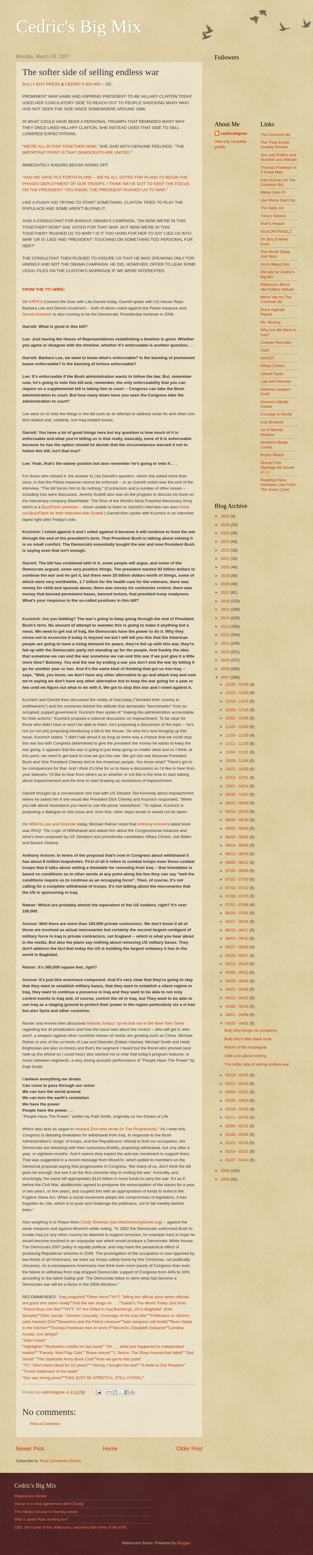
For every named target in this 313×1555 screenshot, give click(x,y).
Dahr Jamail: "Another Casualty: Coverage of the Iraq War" (94, 1315)
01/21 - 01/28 (237, 1142)
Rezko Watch (272, 455)
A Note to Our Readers (163, 1365)
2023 (225, 541)
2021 (225, 558)
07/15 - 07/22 (237, 888)
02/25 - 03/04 (237, 1100)
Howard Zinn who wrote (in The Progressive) (115, 1129)
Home (110, 1449)
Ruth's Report (272, 223)
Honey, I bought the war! (115, 1365)
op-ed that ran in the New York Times (150, 1023)
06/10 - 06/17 (237, 930)
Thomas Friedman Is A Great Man (278, 169)
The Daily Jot (271, 208)
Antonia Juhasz (101, 1023)
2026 (225, 516)
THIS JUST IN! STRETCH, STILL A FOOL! (103, 1377)
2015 (225, 609)
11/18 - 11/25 (237, 735)
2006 (225, 1170)
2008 (225, 668)
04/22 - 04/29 (237, 989)
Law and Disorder (275, 381)
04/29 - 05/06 (237, 981)
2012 (225, 634)
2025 (225, 524)
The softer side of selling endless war (256, 1064)
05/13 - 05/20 (237, 963)
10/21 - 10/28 (237, 769)
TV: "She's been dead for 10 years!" (56, 1365)
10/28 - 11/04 (237, 760)
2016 (225, 601)
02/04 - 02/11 (237, 1126)
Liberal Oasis (271, 373)
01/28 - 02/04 (237, 1134)
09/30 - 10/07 (237, 794)
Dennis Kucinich (37, 314)
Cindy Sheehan (95, 1222)
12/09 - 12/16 (237, 709)
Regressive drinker (30, 1496)
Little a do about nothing (245, 1055)
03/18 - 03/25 (237, 1075)
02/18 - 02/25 (237, 1109)
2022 (225, 550)
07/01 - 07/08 (237, 904)
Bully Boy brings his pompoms (250, 1030)
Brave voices (98, 1352)
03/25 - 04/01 (237, 1023)
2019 (225, 575)
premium (60, 507)
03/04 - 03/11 (237, 1092)
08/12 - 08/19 (237, 853)
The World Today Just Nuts (275, 254)
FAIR (264, 350)
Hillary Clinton (272, 365)
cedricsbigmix (234, 133)
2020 (225, 567)
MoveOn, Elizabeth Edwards (139, 1328)
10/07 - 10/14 (237, 786)
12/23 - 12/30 (237, 692)
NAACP (267, 358)
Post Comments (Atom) (60, 1460)
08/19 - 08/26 (237, 845)
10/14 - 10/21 (237, 777)
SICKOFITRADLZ (276, 231)
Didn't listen (34, 1340)
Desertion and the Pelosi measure (89, 1321)
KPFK (34, 301)
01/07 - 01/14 (237, 1160)
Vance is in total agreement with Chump (49, 1503)
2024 (225, 533)
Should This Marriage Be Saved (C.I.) (277, 468)
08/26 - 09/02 (237, 837)
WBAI (34, 824)
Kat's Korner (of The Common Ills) (278, 182)
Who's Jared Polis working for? (41, 1519)
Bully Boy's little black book (247, 1039)
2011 (225, 643)
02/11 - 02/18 (237, 1117)
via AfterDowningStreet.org (136, 1222)
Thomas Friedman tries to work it (80, 1328)
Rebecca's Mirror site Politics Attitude (277, 286)
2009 (225, 660)
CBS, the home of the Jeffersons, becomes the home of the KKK (70, 1527)
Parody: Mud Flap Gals (61, 1352)
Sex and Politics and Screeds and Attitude (278, 157)
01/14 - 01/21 (237, 1151)
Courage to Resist (276, 414)
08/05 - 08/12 (237, 862)
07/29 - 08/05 (237, 870)
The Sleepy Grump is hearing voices (46, 1511)
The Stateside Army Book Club (65, 1359)
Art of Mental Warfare (271, 432)
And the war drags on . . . (95, 1303)
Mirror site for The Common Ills (275, 299)
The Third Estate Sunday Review (274, 144)
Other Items (98, 1297)
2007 (225, 677)
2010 (225, 652)
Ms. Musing (270, 322)
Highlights (33, 1346)
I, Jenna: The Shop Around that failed (148, 1352)
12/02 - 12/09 (237, 718)
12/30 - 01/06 (237, 684)
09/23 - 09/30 (237, 803)
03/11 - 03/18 (237, 1083)
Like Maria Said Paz (278, 200)
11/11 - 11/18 (237, 743)
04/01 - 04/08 (237, 1014)
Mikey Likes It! (272, 192)
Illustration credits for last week (74, 1346)
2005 (225, 1179)
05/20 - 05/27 (237, 955)
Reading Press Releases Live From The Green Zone (278, 485)
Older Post (189, 1449)
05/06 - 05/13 (237, 972)
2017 (225, 592)
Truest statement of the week (50, 1371)
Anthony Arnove (151, 824)
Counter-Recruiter (276, 342)
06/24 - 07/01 (237, 913)
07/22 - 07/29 (237, 879)
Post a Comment (44, 1423)
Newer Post (30, 1449)
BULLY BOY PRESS (41, 84)
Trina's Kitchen (273, 216)
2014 (225, 618)
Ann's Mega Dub (274, 264)
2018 (225, 584)
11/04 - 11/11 (237, 752)
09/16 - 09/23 (237, 811)
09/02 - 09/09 (237, 828)
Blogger (183, 1543)
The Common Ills (275, 134)
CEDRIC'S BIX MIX (83, 84)
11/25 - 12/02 (237, 726)
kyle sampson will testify (145, 1321)
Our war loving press (43, 1377)
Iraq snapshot (71, 1297)
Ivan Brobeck (271, 422)
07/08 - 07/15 (237, 896)
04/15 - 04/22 (237, 998)
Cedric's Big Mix (79, 26)
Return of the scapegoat (245, 1047)
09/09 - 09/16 (237, 819)
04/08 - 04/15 (237, 1006)
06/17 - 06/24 (237, 921)
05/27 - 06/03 (237, 947)
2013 (225, 626)
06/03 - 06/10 (237, 938)
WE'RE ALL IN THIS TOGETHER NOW (60, 146)
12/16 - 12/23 (237, 701)
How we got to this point (118, 1359)
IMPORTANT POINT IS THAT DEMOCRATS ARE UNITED (76, 152)
